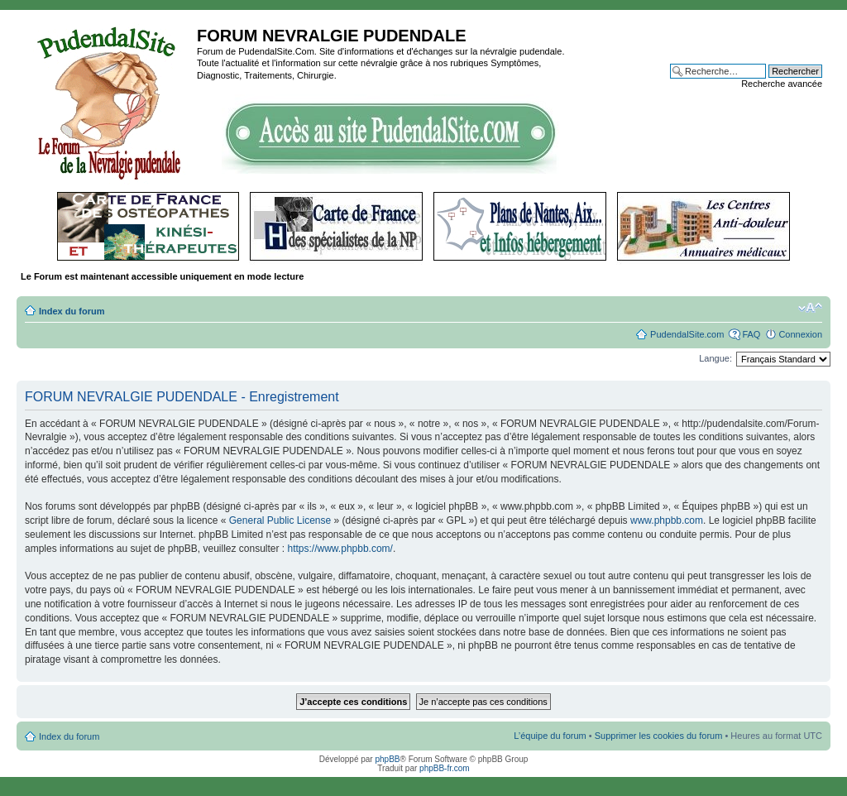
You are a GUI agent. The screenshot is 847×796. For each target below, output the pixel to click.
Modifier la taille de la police (810, 307)
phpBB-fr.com (444, 768)
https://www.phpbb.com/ (340, 548)
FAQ (751, 334)
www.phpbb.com (666, 520)
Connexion (800, 334)
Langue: (715, 358)
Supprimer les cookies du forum (659, 736)
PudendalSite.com (687, 334)
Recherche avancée (781, 84)
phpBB (387, 759)
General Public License (280, 520)
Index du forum (71, 311)
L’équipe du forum (550, 736)
